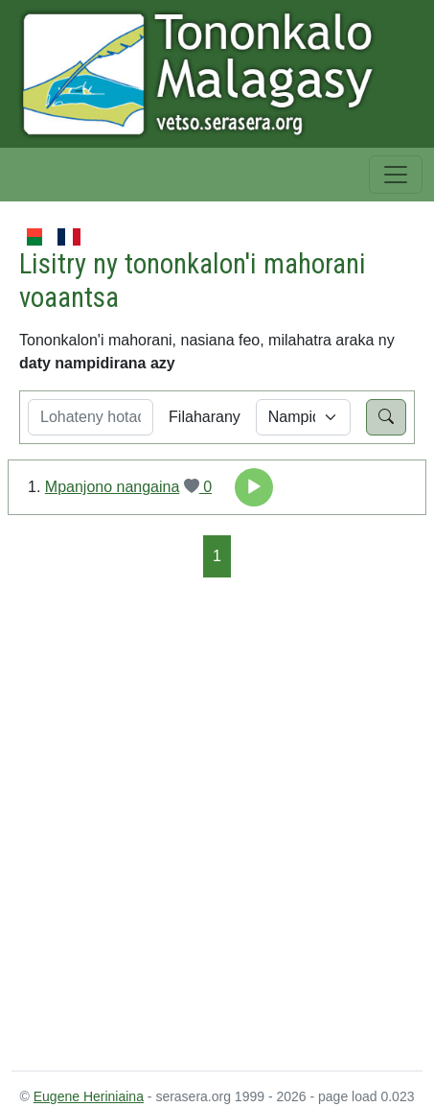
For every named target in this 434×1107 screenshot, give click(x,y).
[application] (254, 487)
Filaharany (204, 417)
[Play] (253, 487)
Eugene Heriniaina (89, 1096)
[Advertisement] (217, 822)
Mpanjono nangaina (112, 487)
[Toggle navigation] (396, 174)
